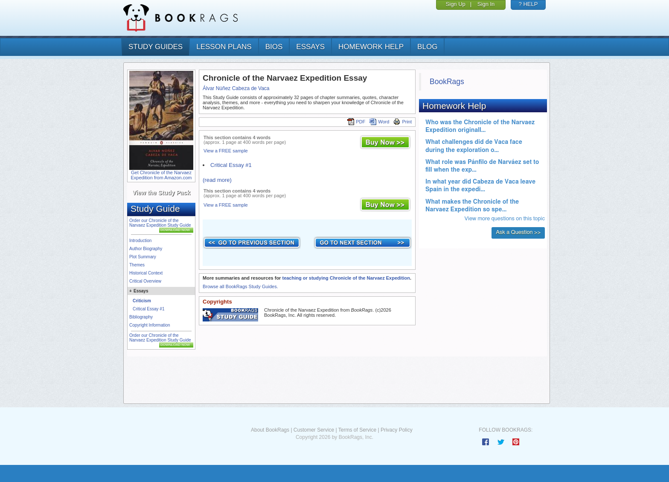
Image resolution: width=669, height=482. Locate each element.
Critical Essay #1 (148, 309)
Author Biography (145, 248)
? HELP (528, 4)
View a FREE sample (226, 150)
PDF (356, 121)
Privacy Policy (397, 430)
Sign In (485, 4)
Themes (137, 265)
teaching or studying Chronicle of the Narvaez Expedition (346, 277)
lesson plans (223, 47)
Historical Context (146, 273)
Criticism (142, 300)
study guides (155, 47)
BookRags (447, 81)
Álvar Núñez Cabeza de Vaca (236, 88)
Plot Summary (142, 256)
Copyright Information (149, 325)
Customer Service (314, 430)
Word (379, 121)
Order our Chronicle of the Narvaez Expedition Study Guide (160, 223)
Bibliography (141, 317)
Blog (427, 47)
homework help (371, 47)
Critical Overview (145, 281)
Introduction (140, 240)
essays (310, 47)
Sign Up (455, 4)
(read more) (217, 180)
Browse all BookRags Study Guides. (240, 286)
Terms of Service (357, 430)
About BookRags (270, 430)
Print (402, 121)
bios (274, 47)
